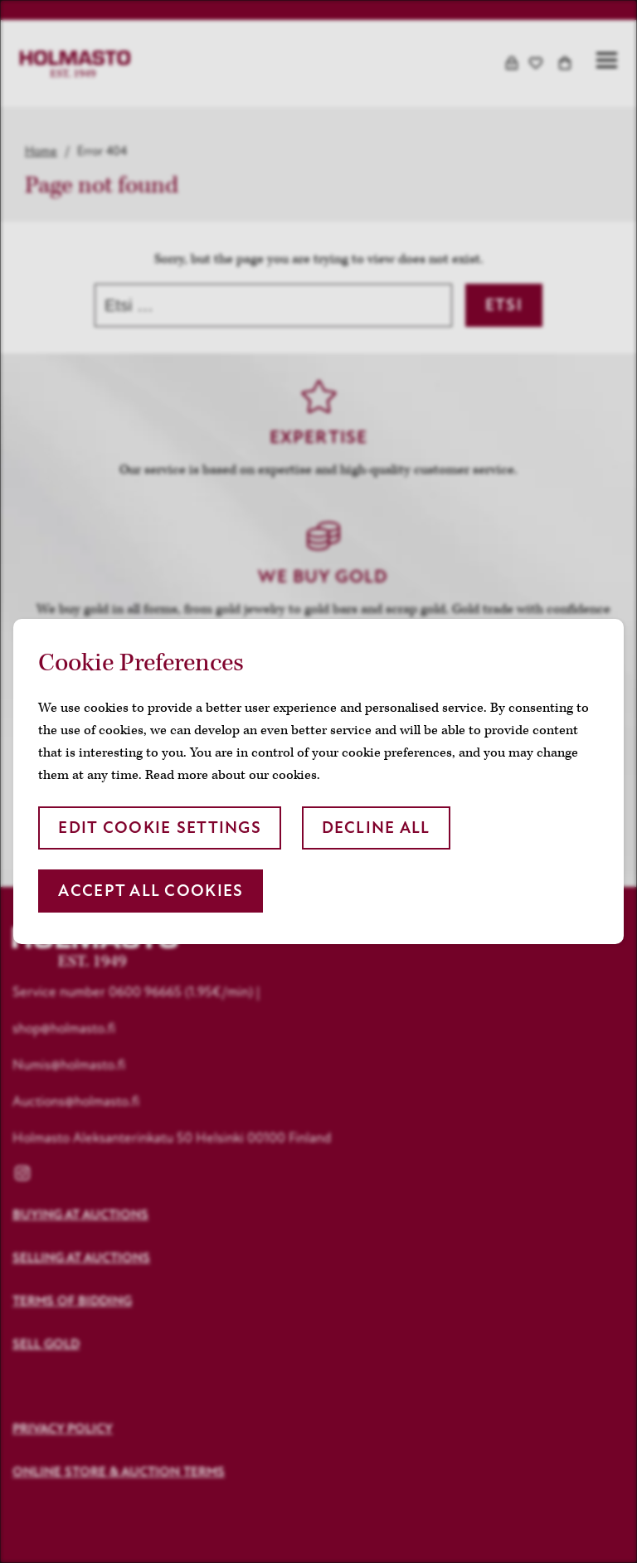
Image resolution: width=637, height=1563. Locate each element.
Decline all (376, 827)
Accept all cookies (150, 890)
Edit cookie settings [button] (159, 827)
